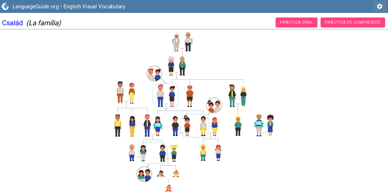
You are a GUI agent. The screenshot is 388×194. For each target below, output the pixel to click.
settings (379, 6)
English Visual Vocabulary (94, 6)
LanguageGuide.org (35, 6)
